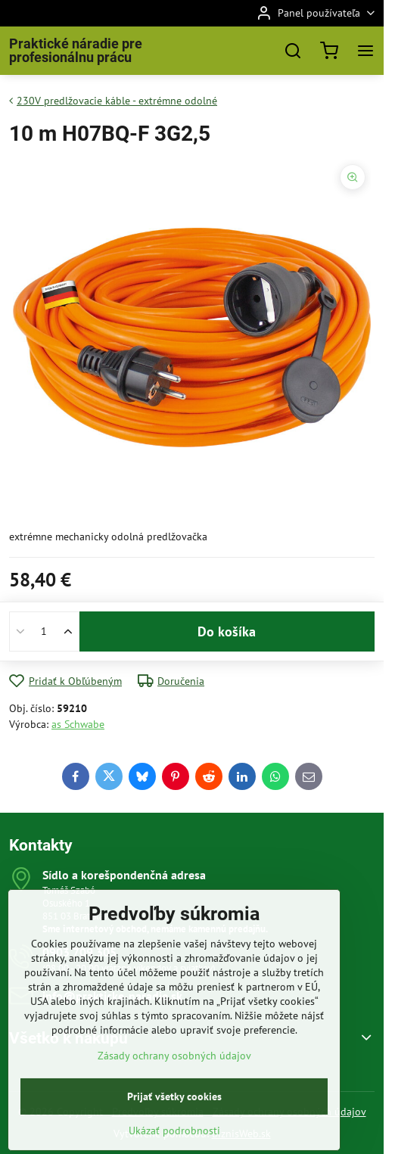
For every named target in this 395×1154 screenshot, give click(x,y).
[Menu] (365, 51)
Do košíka (227, 631)
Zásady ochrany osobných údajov (174, 1096)
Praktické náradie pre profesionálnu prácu (75, 50)
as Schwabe (77, 724)
